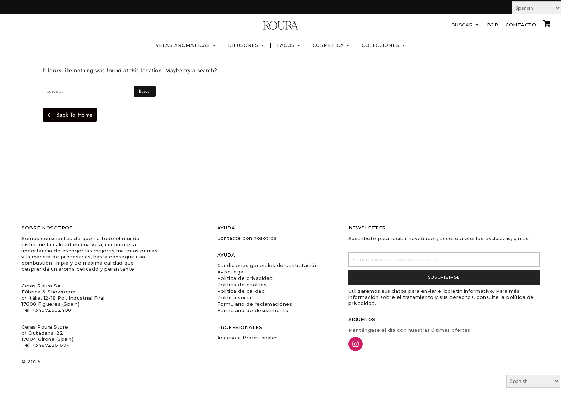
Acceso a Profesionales (247, 337)
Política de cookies (242, 284)
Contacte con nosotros (247, 238)
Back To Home (70, 115)
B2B (493, 25)
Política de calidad (241, 291)
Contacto (521, 25)
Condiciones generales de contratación (267, 265)
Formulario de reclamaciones (254, 304)
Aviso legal (231, 272)
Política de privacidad (245, 278)
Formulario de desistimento (253, 310)
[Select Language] (536, 7)
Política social (235, 297)
